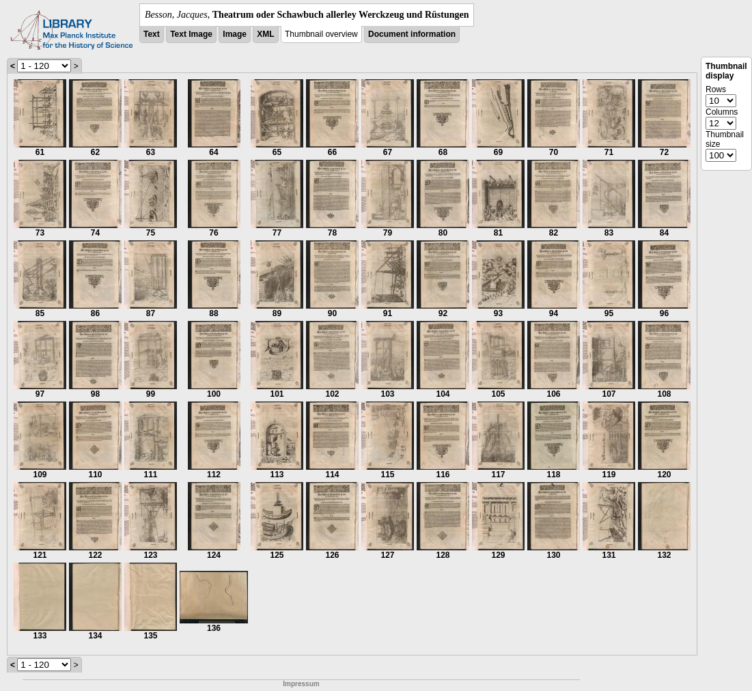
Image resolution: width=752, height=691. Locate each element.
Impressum (301, 684)
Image (235, 34)
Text (151, 34)
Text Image (191, 34)
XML (265, 34)
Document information (412, 34)
